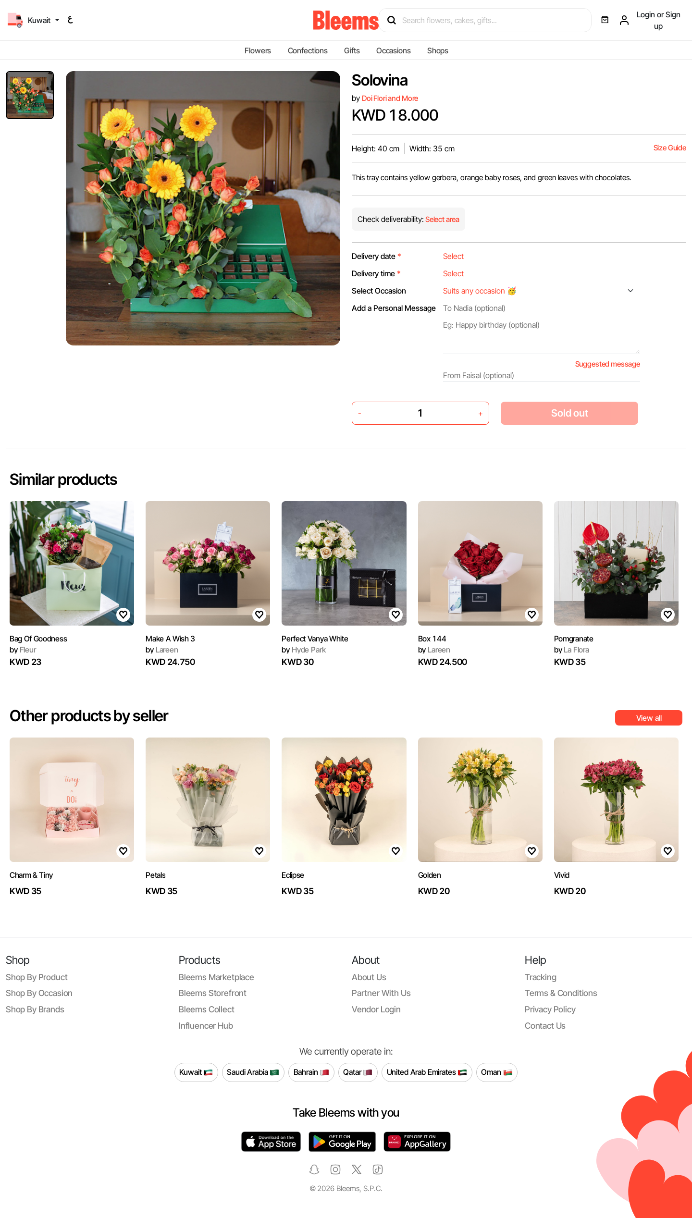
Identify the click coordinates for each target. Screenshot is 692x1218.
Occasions (393, 50)
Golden (429, 875)
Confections (308, 50)
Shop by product (36, 977)
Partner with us (381, 993)
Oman (496, 1072)
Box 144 (432, 638)
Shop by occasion (39, 993)
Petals (155, 875)
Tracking (540, 977)
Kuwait (196, 1072)
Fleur (23, 649)
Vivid (561, 875)
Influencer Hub (206, 1026)
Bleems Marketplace (216, 977)
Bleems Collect (207, 1009)
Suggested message (607, 364)
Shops (437, 50)
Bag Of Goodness (38, 638)
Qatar (357, 1072)
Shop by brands (35, 1009)
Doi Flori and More (390, 98)
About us (369, 977)
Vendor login (376, 1009)
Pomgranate (573, 638)
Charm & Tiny (31, 875)
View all (649, 718)
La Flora (571, 649)
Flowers (258, 50)
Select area (441, 219)
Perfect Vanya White (315, 638)
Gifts (351, 50)
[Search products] (489, 20)
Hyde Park (303, 649)
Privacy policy (550, 1009)
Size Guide (670, 147)
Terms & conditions (561, 993)
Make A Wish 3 (170, 638)
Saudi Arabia (253, 1072)
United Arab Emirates (427, 1072)
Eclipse (293, 875)
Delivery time (376, 273)
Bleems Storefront (213, 993)
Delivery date (376, 256)
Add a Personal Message (394, 308)
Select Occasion (379, 290)
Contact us (545, 1026)
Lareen (162, 649)
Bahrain (312, 1072)
